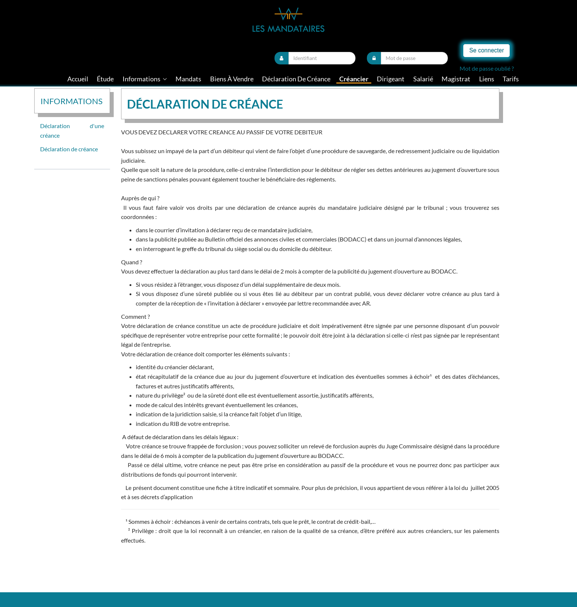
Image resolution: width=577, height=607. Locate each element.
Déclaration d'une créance (72, 130)
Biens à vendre (232, 79)
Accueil (77, 79)
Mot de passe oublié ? (487, 68)
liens (486, 79)
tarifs (511, 79)
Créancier (353, 79)
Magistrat (456, 79)
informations (145, 79)
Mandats (188, 79)
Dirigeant (390, 79)
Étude (105, 79)
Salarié (423, 79)
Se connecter (486, 50)
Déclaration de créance (296, 79)
